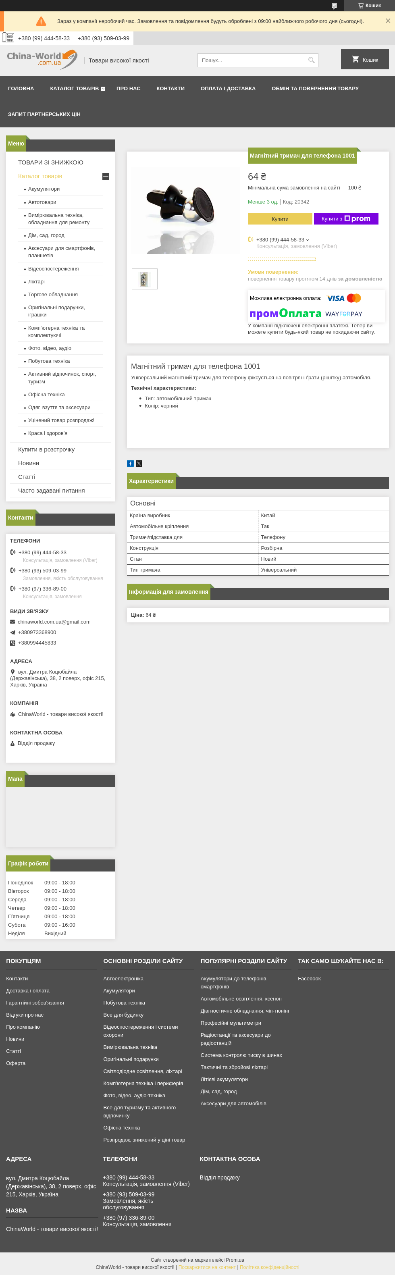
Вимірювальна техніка (130, 1047)
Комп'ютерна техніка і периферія (143, 1083)
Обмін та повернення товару (315, 88)
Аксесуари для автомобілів (233, 1103)
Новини (28, 463)
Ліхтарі (36, 282)
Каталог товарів (74, 88)
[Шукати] (311, 60)
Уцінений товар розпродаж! (61, 420)
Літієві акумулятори (224, 1079)
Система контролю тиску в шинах (241, 1055)
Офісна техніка (46, 394)
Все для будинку (123, 1015)
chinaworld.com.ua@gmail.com (54, 622)
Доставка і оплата (28, 991)
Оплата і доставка (228, 88)
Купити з (346, 219)
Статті (26, 476)
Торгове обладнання (53, 294)
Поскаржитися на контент (207, 1267)
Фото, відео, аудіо (49, 348)
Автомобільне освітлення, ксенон (241, 999)
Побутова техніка (49, 361)
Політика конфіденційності (269, 1267)
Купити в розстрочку (46, 449)
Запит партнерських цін (44, 114)
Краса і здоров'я (47, 433)
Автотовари (42, 202)
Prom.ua (235, 1260)
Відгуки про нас (25, 1015)
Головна (21, 88)
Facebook (309, 978)
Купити (280, 219)
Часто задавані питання (51, 490)
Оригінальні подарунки (130, 1059)
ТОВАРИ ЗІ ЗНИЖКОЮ (50, 162)
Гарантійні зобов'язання (35, 1003)
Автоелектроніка (123, 978)
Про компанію (23, 1027)
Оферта (15, 1063)
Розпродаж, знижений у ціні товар (144, 1140)
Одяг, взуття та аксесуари (59, 407)
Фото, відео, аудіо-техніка (134, 1095)
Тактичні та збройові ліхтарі (234, 1067)
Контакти (171, 88)
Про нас (128, 88)
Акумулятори (44, 189)
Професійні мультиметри (231, 1023)
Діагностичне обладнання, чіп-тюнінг (245, 1011)
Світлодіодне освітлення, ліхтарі (142, 1071)
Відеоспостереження (53, 269)
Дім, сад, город (46, 235)
